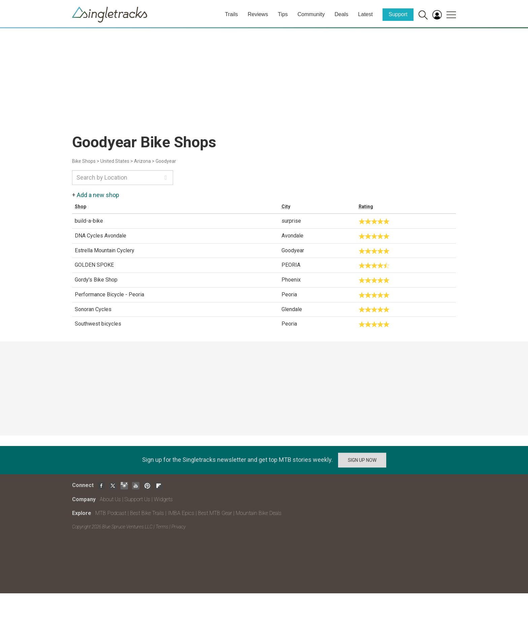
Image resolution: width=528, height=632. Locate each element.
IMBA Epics (181, 513)
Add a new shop (98, 194)
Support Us (137, 499)
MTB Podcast (110, 513)
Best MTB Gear (215, 513)
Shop (80, 206)
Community (311, 14)
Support (398, 14)
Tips (283, 14)
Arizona (142, 161)
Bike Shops (84, 161)
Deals (341, 14)
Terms (162, 526)
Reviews (258, 14)
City (286, 206)
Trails (231, 14)
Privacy (178, 526)
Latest (365, 14)
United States (114, 161)
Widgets (163, 499)
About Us (110, 499)
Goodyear (166, 161)
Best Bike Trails (147, 513)
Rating (366, 206)
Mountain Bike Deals (259, 513)
